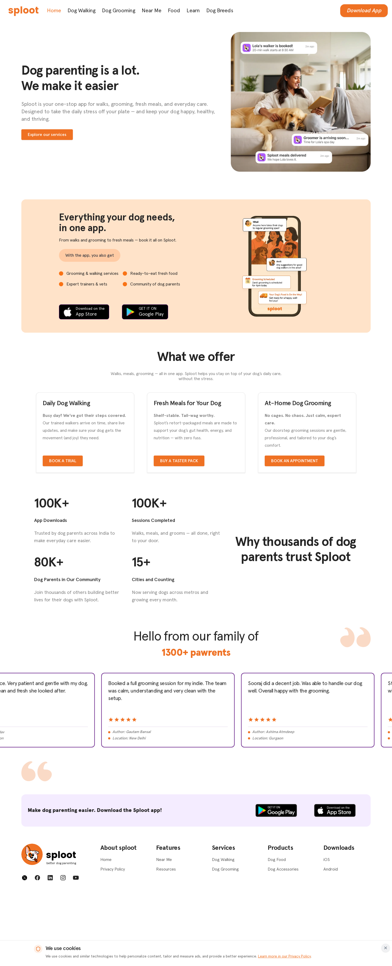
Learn (193, 10)
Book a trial (62, 532)
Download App (364, 10)
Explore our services (47, 134)
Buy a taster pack (179, 532)
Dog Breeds (219, 10)
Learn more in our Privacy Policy (284, 956)
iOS (326, 931)
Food (174, 10)
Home (54, 10)
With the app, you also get (89, 255)
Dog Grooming (118, 10)
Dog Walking (82, 10)
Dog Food (277, 931)
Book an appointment (294, 532)
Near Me (151, 10)
